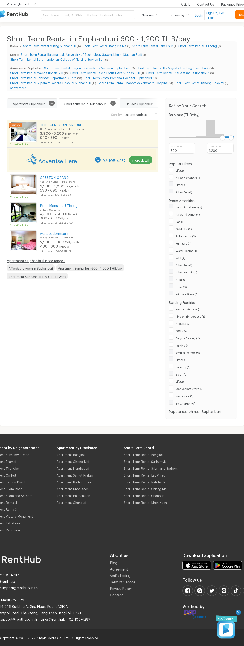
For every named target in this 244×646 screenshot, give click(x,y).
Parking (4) (183, 345)
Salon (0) (182, 374)
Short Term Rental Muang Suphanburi (49, 45)
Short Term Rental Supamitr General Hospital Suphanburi (50, 82)
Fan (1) (180, 221)
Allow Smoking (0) (188, 272)
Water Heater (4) (186, 250)
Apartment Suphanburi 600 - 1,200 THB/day (90, 267)
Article (185, 3)
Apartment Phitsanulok (73, 495)
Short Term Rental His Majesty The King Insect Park (172, 67)
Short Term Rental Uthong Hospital (199, 82)
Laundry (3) (183, 366)
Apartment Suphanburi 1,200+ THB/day (37, 276)
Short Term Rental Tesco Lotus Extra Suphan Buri (105, 72)
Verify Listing (120, 575)
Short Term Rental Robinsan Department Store (43, 77)
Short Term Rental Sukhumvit (145, 461)
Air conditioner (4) (188, 177)
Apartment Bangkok (71, 454)
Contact (116, 594)
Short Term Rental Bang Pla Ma (104, 45)
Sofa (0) (181, 279)
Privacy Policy (121, 587)
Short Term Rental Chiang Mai (145, 488)
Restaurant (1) (184, 395)
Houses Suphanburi (139, 103)
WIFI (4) (180, 257)
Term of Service (122, 581)
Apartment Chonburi (71, 502)
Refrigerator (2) (186, 236)
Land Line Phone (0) (189, 207)
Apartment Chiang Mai (73, 461)
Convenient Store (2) (190, 388)
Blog (113, 562)
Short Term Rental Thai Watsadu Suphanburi (177, 72)
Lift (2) (180, 170)
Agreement (119, 568)
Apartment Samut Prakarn (75, 474)
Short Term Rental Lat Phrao (144, 474)
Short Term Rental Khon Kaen (145, 502)
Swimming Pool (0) (188, 352)
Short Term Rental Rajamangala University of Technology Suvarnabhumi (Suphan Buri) (81, 54)
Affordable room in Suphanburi (31, 267)
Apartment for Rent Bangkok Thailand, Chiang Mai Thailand (20, 14)
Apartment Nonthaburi (73, 467)
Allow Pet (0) (184, 191)
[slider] (222, 137)
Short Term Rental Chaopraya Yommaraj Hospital (133, 82)
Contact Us (205, 3)
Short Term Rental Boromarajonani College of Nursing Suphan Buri (57, 59)
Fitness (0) (183, 184)
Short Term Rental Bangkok (144, 454)
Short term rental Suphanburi (85, 103)
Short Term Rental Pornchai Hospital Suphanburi (118, 77)
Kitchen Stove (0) (187, 294)
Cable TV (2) (184, 228)
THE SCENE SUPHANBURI (60, 124)
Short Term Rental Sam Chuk (152, 45)
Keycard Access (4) (189, 309)
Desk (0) (181, 286)
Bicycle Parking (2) (188, 338)
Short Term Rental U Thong (197, 45)
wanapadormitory (54, 232)
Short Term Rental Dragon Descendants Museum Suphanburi (87, 67)
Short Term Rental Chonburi (144, 495)
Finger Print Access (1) (190, 316)
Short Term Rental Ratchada (144, 481)
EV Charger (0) (185, 403)
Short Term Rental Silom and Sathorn (151, 467)
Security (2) (183, 323)
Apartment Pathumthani (74, 481)
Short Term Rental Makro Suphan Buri (36, 72)
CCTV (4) (182, 330)
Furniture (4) (184, 243)
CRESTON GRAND (54, 176)
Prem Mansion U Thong (58, 205)
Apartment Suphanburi (29, 103)
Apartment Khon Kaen (73, 488)
